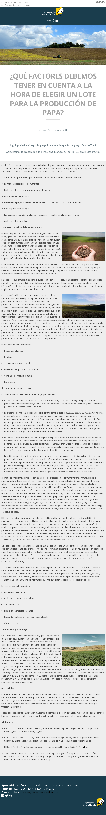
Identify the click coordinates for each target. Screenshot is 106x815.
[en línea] (85, 747)
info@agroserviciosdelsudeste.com (15, 5)
